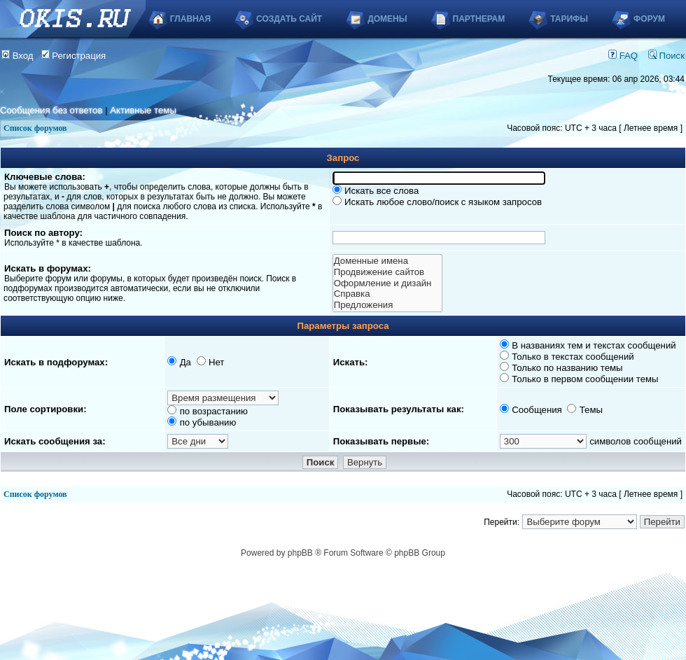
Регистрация (73, 55)
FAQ (623, 55)
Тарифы (569, 19)
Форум (649, 19)
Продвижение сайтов (387, 272)
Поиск (666, 55)
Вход (17, 55)
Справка (387, 294)
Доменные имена (387, 261)
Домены (387, 19)
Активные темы (143, 110)
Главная (190, 19)
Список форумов (35, 128)
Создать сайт (289, 19)
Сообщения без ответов (51, 110)
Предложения (387, 305)
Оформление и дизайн (387, 283)
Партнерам (479, 19)
